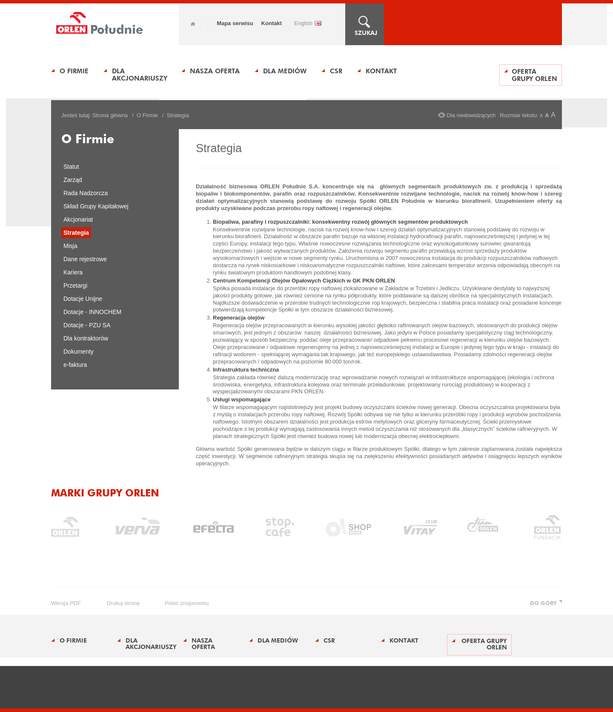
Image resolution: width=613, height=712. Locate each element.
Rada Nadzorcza (85, 193)
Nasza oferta (215, 71)
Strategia (76, 232)
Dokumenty (78, 351)
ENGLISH (303, 23)
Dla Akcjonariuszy (139, 74)
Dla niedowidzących (471, 115)
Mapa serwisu (235, 23)
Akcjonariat (78, 219)
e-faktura (75, 364)
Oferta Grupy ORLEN (534, 75)
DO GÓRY (543, 603)
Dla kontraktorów (85, 338)
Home (193, 24)
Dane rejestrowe (85, 259)
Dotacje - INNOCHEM (92, 311)
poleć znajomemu (187, 603)
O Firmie (74, 71)
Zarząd (72, 179)
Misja (70, 245)
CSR (336, 71)
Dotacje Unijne (82, 298)
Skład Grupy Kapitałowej (96, 206)
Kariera (73, 272)
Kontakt (271, 23)
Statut (71, 166)
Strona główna (110, 115)
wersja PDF (66, 603)
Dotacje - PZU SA (86, 325)
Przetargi (75, 285)
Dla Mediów (284, 71)
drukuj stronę (123, 603)
